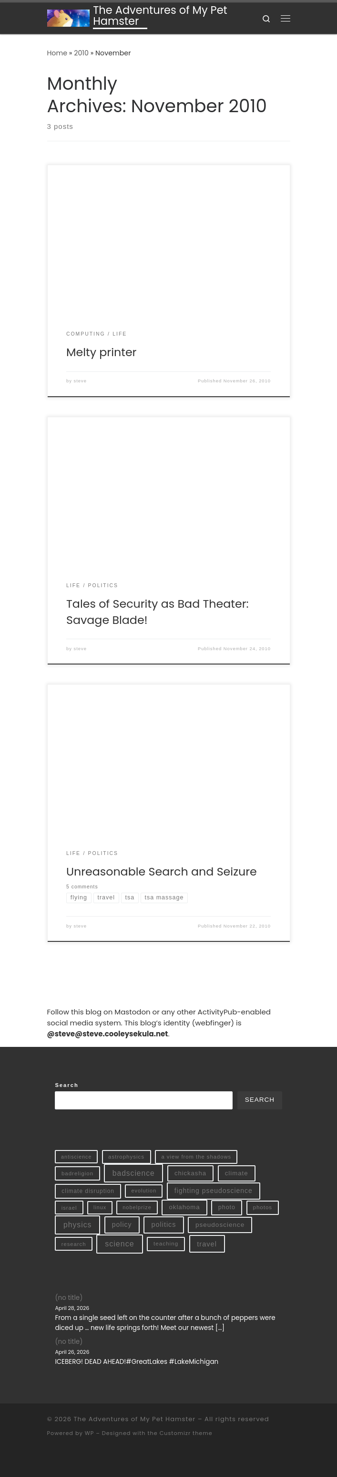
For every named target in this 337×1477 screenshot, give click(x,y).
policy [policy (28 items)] (122, 1224)
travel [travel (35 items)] (207, 1244)
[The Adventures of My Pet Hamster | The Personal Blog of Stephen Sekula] (68, 17)
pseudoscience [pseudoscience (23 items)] (220, 1224)
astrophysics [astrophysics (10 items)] (126, 1157)
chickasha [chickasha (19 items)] (190, 1173)
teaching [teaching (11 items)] (165, 1243)
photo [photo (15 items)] (226, 1207)
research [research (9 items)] (73, 1244)
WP (89, 1433)
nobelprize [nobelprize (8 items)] (137, 1207)
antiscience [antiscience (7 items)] (76, 1157)
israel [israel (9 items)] (69, 1208)
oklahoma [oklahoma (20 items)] (184, 1207)
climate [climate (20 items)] (236, 1173)
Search (66, 1085)
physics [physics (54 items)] (77, 1225)
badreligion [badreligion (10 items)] (77, 1173)
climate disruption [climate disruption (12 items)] (87, 1191)
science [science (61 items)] (119, 1244)
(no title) (68, 1297)
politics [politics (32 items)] (164, 1224)
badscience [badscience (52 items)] (133, 1173)
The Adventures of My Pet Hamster (135, 1419)
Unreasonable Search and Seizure (161, 871)
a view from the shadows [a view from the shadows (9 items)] (196, 1157)
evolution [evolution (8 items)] (143, 1190)
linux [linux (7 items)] (99, 1207)
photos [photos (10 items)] (263, 1207)
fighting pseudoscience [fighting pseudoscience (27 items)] (213, 1190)
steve (80, 381)
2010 (81, 53)
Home (57, 53)
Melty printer (101, 352)
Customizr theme (186, 1433)
